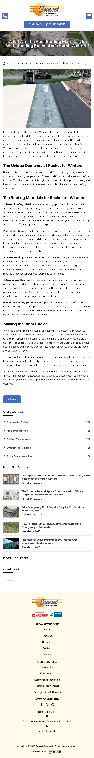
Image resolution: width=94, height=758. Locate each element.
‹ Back (12, 399)
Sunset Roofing (51, 63)
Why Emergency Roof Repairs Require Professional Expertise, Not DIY (53, 509)
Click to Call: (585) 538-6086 (47, 24)
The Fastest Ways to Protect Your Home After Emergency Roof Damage (50, 541)
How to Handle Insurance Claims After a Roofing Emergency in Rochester (51, 525)
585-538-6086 (47, 729)
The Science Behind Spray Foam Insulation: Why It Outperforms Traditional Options (52, 493)
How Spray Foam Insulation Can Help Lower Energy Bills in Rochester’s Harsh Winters (55, 477)
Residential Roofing (76, 63)
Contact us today (45, 376)
